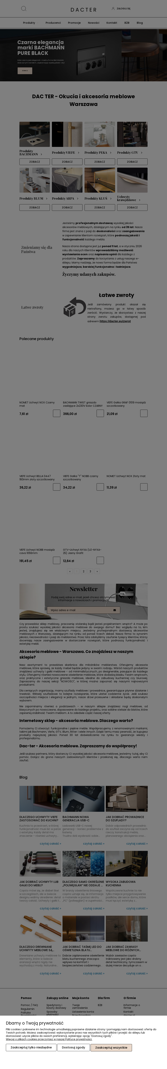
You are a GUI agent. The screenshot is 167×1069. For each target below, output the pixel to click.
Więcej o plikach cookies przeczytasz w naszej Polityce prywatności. (49, 1039)
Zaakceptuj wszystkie (111, 1047)
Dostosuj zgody (73, 1047)
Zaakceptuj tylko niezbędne (31, 1047)
